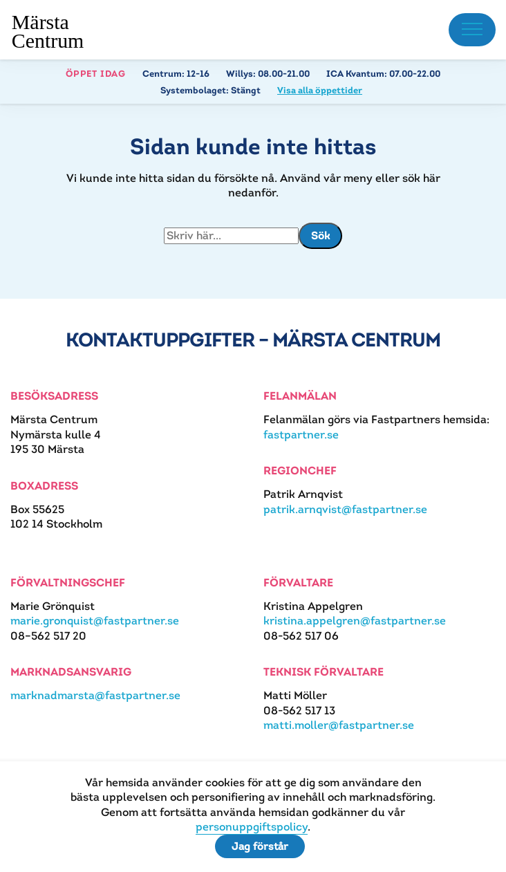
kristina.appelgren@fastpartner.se (354, 620)
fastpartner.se (301, 434)
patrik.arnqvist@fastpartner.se (345, 509)
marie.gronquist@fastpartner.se (94, 620)
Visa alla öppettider (319, 90)
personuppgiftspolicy (252, 826)
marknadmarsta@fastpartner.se (95, 695)
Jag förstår (260, 846)
